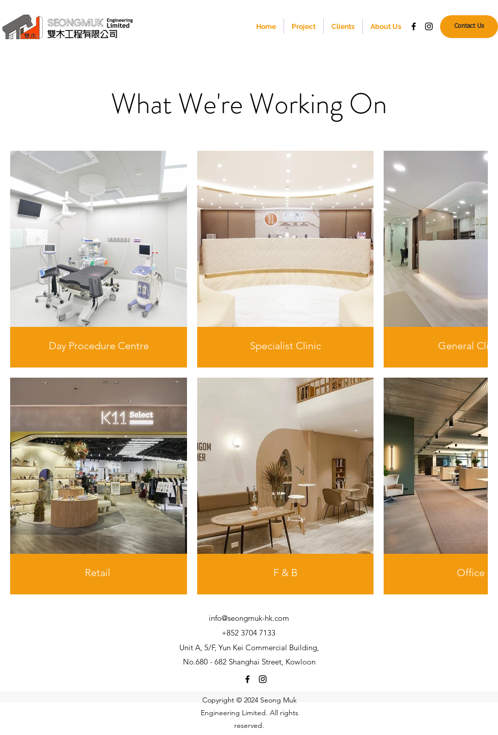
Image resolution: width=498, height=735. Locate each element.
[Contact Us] (469, 26)
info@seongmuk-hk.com (249, 618)
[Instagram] (429, 26)
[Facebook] (414, 26)
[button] (303, 26)
